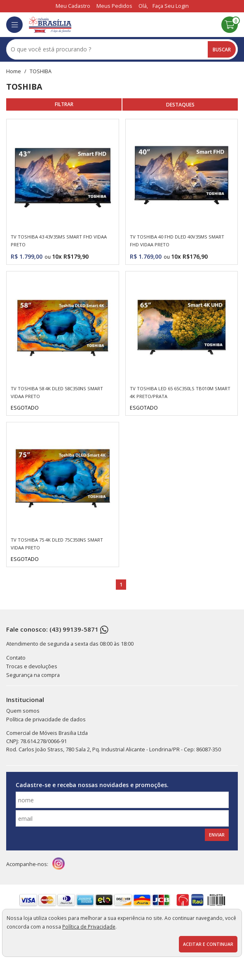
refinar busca (64, 104)
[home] (50, 24)
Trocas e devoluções (31, 666)
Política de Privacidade (88, 926)
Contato (16, 657)
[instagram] (58, 864)
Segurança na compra (33, 675)
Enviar (217, 835)
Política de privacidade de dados (46, 719)
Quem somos (23, 710)
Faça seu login (170, 5)
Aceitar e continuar (208, 944)
